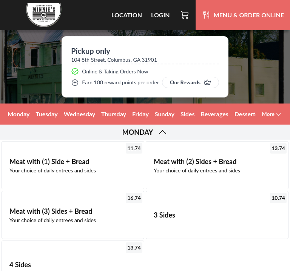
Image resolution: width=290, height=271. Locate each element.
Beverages (214, 113)
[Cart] (185, 15)
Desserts (246, 113)
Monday (19, 113)
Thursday (113, 113)
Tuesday (47, 113)
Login (160, 14)
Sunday (164, 113)
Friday (140, 113)
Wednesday (79, 113)
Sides (187, 113)
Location (126, 14)
